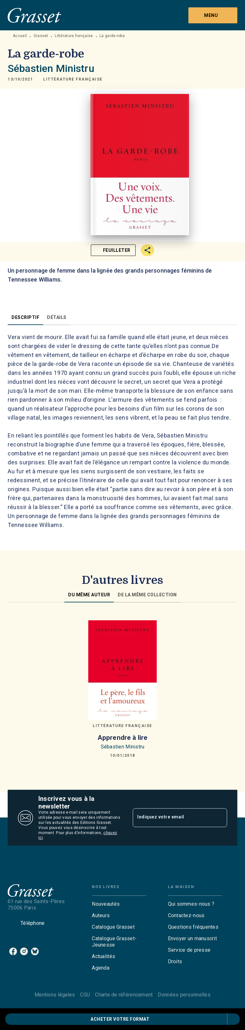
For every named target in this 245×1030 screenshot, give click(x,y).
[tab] (25, 317)
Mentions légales (55, 995)
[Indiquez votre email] (172, 817)
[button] (73, 79)
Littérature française (74, 36)
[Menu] (212, 15)
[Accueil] (34, 15)
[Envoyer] (219, 817)
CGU (85, 995)
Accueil (20, 36)
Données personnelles (184, 995)
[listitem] (13, 951)
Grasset (41, 36)
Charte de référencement (124, 995)
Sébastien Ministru (51, 68)
